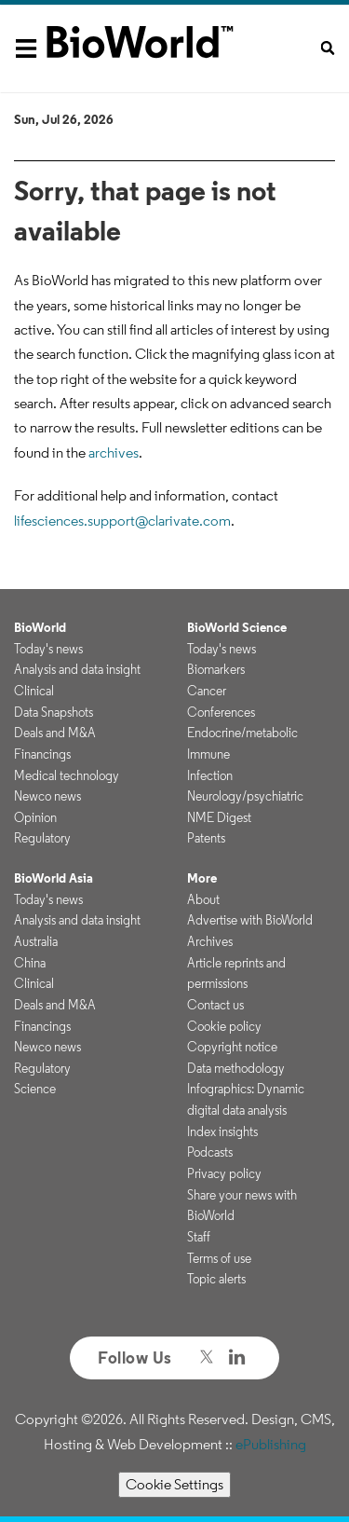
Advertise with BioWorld (250, 920)
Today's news (48, 648)
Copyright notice (232, 1046)
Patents (206, 838)
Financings (42, 754)
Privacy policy (224, 1173)
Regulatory (42, 838)
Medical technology (66, 775)
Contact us (215, 1004)
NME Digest (219, 817)
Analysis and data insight (77, 669)
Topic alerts (216, 1278)
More (202, 878)
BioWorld (40, 627)
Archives (210, 941)
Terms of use (219, 1258)
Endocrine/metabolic (242, 732)
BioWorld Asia (53, 878)
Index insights (222, 1131)
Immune (208, 754)
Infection (210, 775)
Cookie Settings (174, 1484)
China (30, 962)
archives (113, 452)
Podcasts (210, 1152)
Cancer (206, 690)
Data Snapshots (53, 712)
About (203, 899)
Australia (36, 941)
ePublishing (270, 1444)
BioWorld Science (237, 627)
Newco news (47, 796)
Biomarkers (216, 669)
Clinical (34, 690)
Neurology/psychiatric (245, 796)
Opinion (35, 817)
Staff (198, 1236)
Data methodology (236, 1068)
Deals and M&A (55, 732)
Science (35, 1088)
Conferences (221, 712)
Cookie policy (224, 1026)
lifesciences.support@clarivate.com (122, 520)
